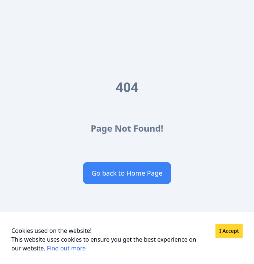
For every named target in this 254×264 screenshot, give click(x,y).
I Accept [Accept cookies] (229, 230)
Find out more (66, 248)
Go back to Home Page (127, 173)
